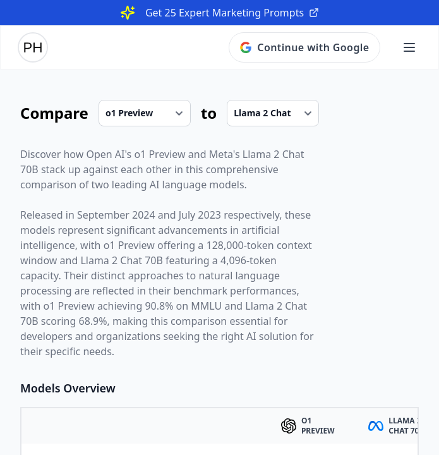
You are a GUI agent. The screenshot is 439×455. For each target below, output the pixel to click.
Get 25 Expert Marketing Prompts (232, 13)
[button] (409, 47)
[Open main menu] (409, 47)
